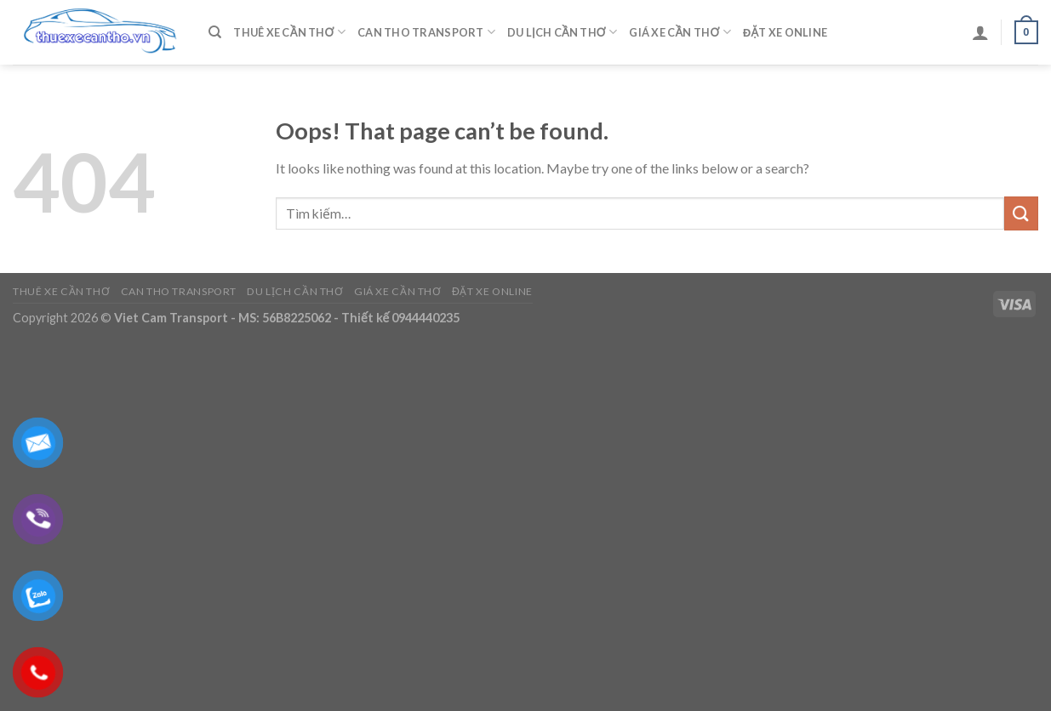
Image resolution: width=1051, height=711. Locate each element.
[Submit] (1021, 213)
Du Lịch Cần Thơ (562, 32)
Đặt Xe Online (785, 32)
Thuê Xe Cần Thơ (289, 32)
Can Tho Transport (426, 32)
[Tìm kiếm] (214, 32)
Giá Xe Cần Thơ (680, 32)
